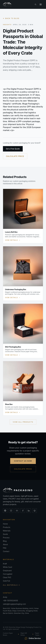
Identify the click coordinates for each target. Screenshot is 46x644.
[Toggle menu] (40, 4)
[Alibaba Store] (34, 510)
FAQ (4, 548)
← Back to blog (11, 18)
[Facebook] (23, 510)
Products (6, 527)
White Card (7, 567)
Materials (6, 531)
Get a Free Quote (13, 149)
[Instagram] (11, 510)
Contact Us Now (23, 461)
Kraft (5, 564)
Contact (6, 551)
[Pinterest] (5, 510)
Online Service (33, 638)
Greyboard (7, 570)
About (5, 544)
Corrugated (7, 574)
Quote (5, 534)
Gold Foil (6, 581)
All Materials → (11, 585)
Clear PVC (7, 577)
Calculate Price (15, 156)
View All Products (23, 422)
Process (6, 538)
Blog (5, 541)
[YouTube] (17, 510)
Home (5, 524)
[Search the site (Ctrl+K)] (35, 4)
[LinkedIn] (28, 510)
